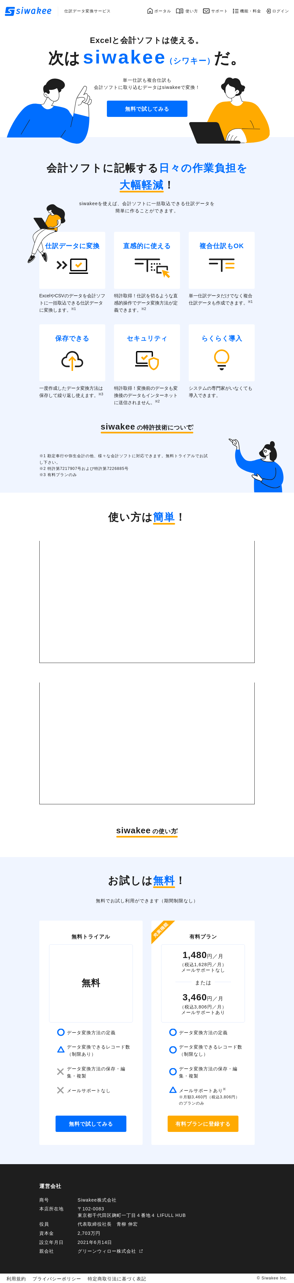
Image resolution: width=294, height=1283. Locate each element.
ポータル (162, 11)
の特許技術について (143, 426)
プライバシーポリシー (51, 1278)
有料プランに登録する (203, 1124)
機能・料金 (250, 11)
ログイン (280, 11)
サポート (219, 11)
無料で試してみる (147, 109)
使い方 (191, 11)
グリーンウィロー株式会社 (107, 1251)
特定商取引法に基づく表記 (104, 1278)
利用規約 (14, 1278)
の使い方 (142, 830)
